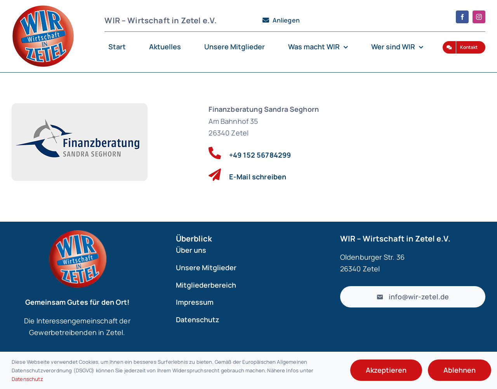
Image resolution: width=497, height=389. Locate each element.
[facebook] (462, 16)
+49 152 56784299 (260, 155)
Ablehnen (459, 370)
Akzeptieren (386, 370)
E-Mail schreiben (258, 176)
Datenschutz (27, 378)
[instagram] (479, 16)
